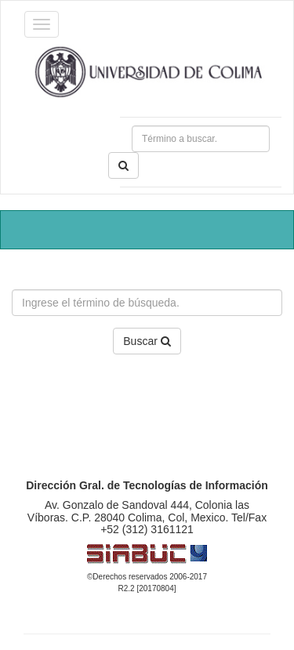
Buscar (146, 341)
